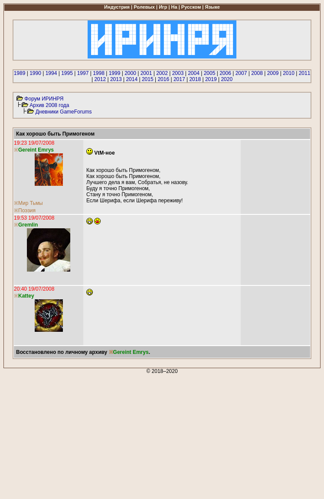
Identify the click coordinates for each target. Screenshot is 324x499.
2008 (257, 73)
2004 (194, 73)
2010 (289, 73)
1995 (67, 73)
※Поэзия (25, 210)
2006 (225, 73)
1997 (83, 73)
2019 (211, 79)
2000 (130, 73)
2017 (179, 79)
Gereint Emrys (131, 352)
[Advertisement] (162, 435)
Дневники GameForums (64, 112)
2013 (116, 79)
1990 (35, 73)
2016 (163, 79)
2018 (195, 79)
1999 (115, 73)
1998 (99, 73)
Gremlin (28, 225)
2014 (131, 79)
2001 (146, 73)
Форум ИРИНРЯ (43, 99)
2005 (210, 73)
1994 (51, 73)
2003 (178, 73)
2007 (241, 73)
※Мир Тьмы (28, 203)
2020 (226, 79)
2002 (162, 73)
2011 (305, 73)
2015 (148, 79)
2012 (100, 79)
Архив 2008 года (49, 105)
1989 (20, 73)
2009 (273, 73)
